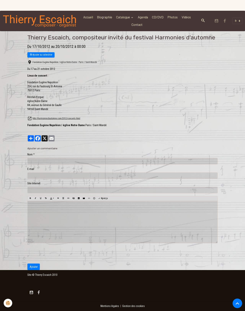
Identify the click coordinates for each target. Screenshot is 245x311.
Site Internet (33, 183)
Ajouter (34, 266)
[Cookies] (8, 303)
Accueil (88, 17)
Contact (137, 24)
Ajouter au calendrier (41, 54)
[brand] (40, 21)
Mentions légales (109, 306)
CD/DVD (157, 17)
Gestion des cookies (133, 306)
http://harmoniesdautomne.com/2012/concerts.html (56, 118)
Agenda (143, 17)
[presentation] (56, 253)
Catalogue (123, 17)
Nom (30, 154)
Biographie (104, 17)
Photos (172, 17)
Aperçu (103, 198)
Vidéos (186, 17)
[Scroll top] (237, 303)
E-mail (30, 169)
